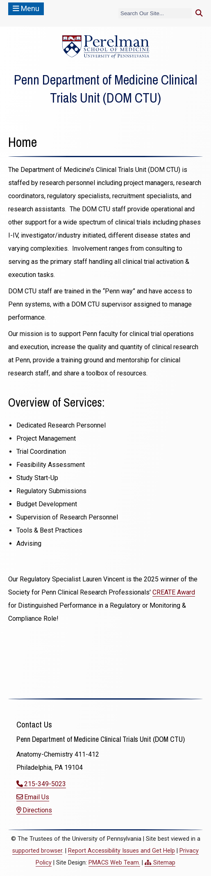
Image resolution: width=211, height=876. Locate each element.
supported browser (37, 850)
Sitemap (164, 862)
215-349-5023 (45, 784)
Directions (37, 810)
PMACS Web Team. (114, 862)
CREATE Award (173, 592)
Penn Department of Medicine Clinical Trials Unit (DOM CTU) (105, 89)
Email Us (36, 797)
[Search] (155, 13)
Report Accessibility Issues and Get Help (121, 850)
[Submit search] (199, 13)
